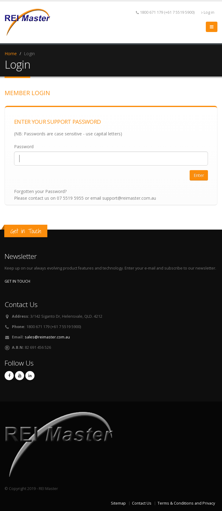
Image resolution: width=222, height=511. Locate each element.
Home (11, 53)
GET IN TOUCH (17, 281)
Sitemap (118, 503)
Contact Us (141, 503)
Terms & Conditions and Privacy (186, 503)
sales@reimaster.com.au (47, 337)
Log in (207, 12)
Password (24, 146)
